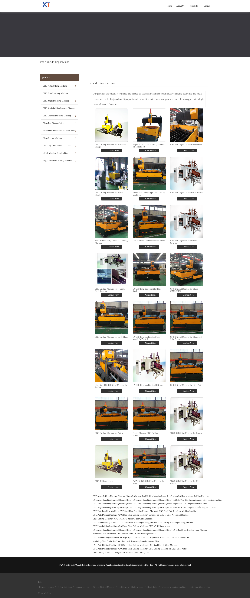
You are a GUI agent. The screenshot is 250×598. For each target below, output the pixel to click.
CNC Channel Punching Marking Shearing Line (57, 117)
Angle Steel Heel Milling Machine (57, 160)
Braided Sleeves (82, 587)
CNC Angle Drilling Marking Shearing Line (59, 109)
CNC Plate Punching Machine (55, 93)
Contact (207, 6)
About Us (181, 6)
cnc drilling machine (58, 61)
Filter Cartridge (196, 587)
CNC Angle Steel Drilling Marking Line (148, 496)
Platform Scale (137, 587)
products (194, 6)
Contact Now (113, 150)
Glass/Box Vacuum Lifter (53, 123)
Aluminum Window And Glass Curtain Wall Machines (59, 132)
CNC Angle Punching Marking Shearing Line (56, 102)
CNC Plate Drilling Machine (55, 86)
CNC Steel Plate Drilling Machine (132, 515)
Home (169, 6)
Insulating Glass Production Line (56, 145)
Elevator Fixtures (46, 587)
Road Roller (152, 587)
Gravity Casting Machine (104, 587)
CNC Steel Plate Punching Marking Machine (138, 511)
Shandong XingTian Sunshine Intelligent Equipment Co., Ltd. (123, 565)
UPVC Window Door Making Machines (55, 154)
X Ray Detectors (65, 587)
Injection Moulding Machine (174, 587)
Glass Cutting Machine (52, 138)
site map (174, 565)
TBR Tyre (123, 587)
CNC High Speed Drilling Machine (133, 537)
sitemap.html (185, 565)
